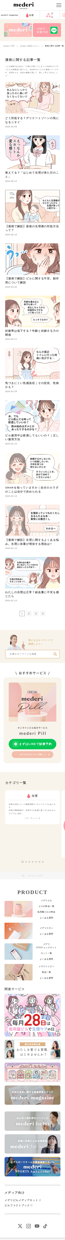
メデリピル (46, 900)
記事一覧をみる (31, 818)
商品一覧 (46, 972)
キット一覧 (46, 953)
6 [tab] (39, 862)
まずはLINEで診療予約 (35, 744)
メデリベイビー (46, 966)
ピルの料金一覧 (46, 906)
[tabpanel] (32, 807)
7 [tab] (43, 862)
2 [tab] (26, 862)
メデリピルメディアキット (21, 1200)
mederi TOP (9, 46)
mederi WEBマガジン (30, 46)
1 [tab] (23, 862)
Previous (2, 824)
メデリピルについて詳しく (32, 754)
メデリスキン (46, 928)
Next (62, 824)
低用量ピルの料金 (46, 912)
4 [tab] (33, 862)
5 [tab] (36, 862)
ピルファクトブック (17, 1205)
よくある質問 (46, 918)
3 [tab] (29, 862)
